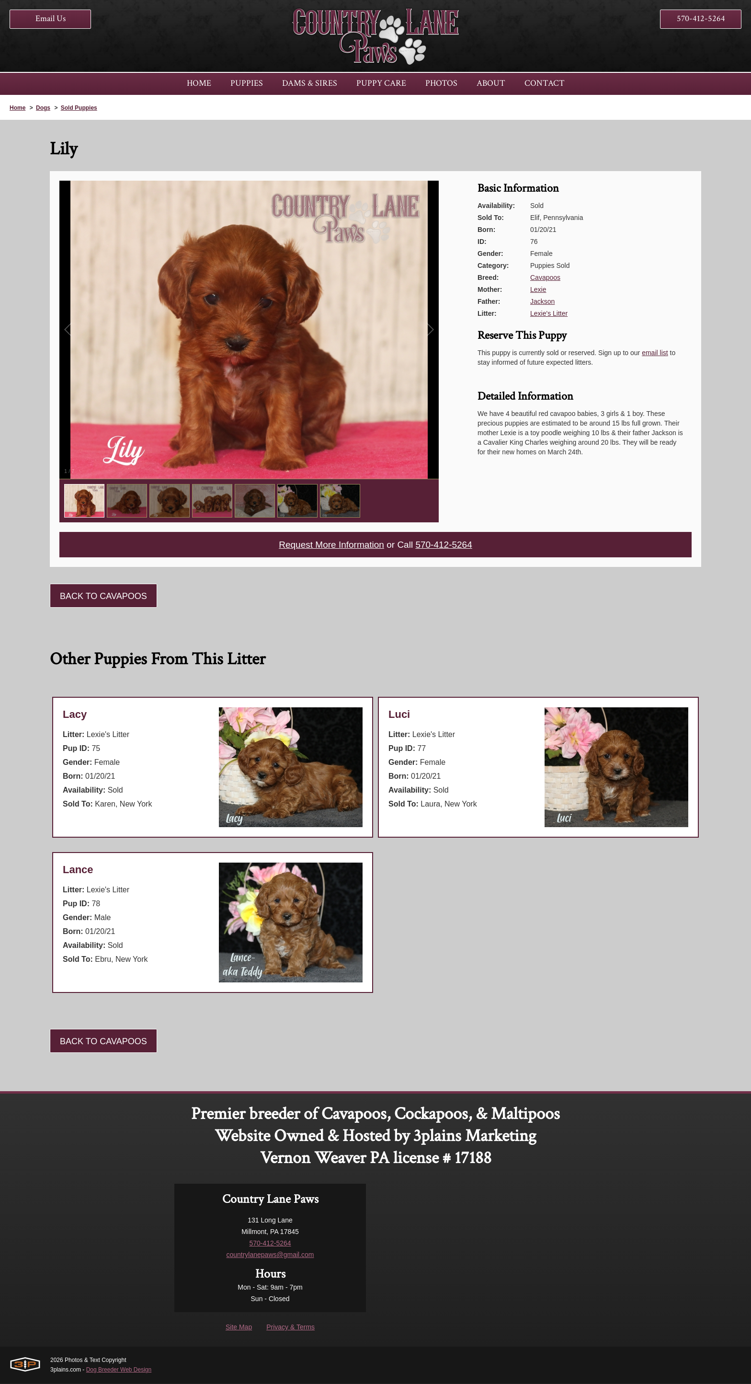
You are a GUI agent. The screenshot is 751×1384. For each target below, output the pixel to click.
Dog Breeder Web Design (119, 1370)
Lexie (538, 289)
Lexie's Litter (549, 313)
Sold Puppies (79, 107)
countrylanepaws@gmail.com (270, 1255)
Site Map (239, 1328)
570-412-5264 (701, 18)
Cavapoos (545, 277)
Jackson (542, 301)
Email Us (50, 18)
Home (17, 107)
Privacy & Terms (290, 1328)
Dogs (43, 107)
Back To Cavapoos (103, 597)
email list (655, 353)
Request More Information (329, 545)
